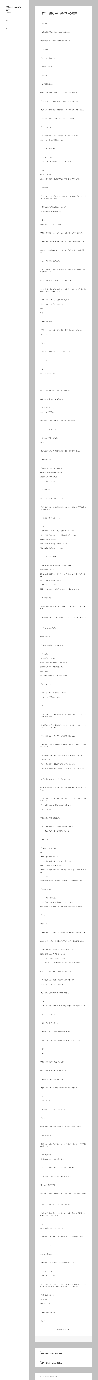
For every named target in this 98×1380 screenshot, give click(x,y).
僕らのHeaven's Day (13, 8)
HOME (7, 20)
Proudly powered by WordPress (48, 1376)
